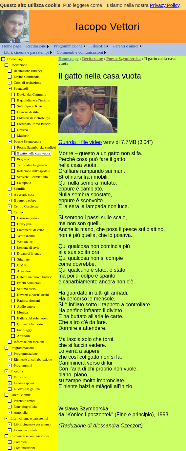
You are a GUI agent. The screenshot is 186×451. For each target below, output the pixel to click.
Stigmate (23, 259)
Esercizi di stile (28, 112)
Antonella (21, 412)
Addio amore (26, 306)
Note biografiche (25, 406)
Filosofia (97, 46)
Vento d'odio (26, 236)
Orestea (22, 130)
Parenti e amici (125, 46)
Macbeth (23, 135)
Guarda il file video (80, 142)
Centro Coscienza (26, 206)
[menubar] (93, 49)
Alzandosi (24, 271)
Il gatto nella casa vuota (33, 153)
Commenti (21, 442)
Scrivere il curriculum (32, 177)
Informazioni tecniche (29, 342)
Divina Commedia (26, 77)
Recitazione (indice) (28, 71)
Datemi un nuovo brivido (34, 277)
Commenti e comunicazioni (80, 52)
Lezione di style (28, 247)
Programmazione (68, 46)
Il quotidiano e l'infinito (33, 100)
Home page (11, 46)
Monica (22, 312)
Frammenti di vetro (30, 230)
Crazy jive (24, 224)
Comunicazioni (24, 448)
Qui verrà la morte (30, 324)
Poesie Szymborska (123, 58)
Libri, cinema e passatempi (26, 52)
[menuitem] (11, 46)
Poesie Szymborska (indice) (36, 147)
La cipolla (24, 183)
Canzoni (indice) (28, 218)
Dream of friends (29, 253)
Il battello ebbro (25, 200)
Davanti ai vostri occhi (33, 295)
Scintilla (20, 188)
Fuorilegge (24, 330)
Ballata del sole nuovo (32, 318)
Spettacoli (21, 88)
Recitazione (36, 46)
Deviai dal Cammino (31, 94)
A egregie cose (24, 194)
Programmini (23, 365)
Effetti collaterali (29, 283)
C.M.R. (22, 265)
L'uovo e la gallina (27, 389)
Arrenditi (23, 336)
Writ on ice (25, 242)
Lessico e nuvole (25, 430)
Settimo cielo (26, 289)
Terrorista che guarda (32, 165)
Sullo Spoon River (30, 106)
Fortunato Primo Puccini (34, 124)
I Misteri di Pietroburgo (33, 118)
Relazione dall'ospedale (33, 171)
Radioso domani (28, 300)
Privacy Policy (164, 5)
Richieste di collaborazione (33, 359)
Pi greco (23, 159)
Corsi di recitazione (27, 82)
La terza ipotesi (24, 383)
